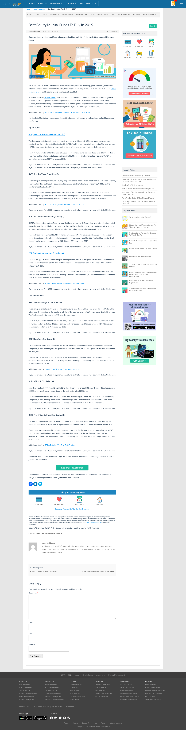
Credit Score (81, 15)
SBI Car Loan (74, 688)
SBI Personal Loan (51, 685)
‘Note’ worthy (124, 15)
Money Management (39, 9)
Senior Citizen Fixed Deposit (129, 697)
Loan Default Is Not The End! (140, 257)
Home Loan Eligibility (26, 699)
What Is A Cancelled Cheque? (140, 217)
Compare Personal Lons (53, 694)
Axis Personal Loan (51, 691)
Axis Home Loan (24, 691)
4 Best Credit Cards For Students (43, 571)
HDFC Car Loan (75, 694)
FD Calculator (150, 697)
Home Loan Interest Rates (28, 694)
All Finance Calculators (153, 699)
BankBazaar (36, 31)
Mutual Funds (50, 97)
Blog (95, 723)
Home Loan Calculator (152, 688)
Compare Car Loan (76, 685)
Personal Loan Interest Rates (54, 699)
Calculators (151, 57)
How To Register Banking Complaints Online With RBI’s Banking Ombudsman (143, 274)
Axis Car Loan (74, 691)
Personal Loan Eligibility (53, 697)
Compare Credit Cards (102, 685)
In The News (69, 707)
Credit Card (39, 504)
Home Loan (99, 504)
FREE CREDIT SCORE (89, 3)
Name (31, 623)
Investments (56, 3)
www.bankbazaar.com (93, 522)
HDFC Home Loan (25, 688)
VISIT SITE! (72, 3)
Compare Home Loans (26, 697)
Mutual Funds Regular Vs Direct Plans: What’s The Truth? (68, 112)
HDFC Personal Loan (52, 688)
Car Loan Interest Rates (77, 697)
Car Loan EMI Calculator (153, 694)
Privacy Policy (105, 727)
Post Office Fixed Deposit (128, 694)
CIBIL (28, 707)
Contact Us (85, 723)
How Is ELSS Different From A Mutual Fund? (62, 369)
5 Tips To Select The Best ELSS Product (60, 445)
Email (31, 633)
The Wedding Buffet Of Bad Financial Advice (138, 198)
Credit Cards (41, 15)
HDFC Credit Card (101, 688)
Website (32, 644)
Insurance (54, 15)
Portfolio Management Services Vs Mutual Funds (64, 204)
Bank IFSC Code (43, 707)
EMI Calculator (149, 15)
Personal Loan (59, 504)
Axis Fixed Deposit (126, 691)
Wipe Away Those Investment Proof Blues (97, 571)
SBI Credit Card (100, 691)
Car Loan (139, 57)
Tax (112, 15)
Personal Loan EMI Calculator (155, 691)
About (66, 723)
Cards (41, 3)
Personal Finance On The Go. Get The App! (72, 509)
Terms (103, 723)
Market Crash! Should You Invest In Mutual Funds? (65, 283)
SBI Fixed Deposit (126, 685)
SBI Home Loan (24, 685)
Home (28, 9)
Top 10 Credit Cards (101, 697)
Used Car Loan (75, 699)
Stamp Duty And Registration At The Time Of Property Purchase (142, 226)
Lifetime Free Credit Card (103, 694)
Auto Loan (37, 92)
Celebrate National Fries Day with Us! (136, 176)
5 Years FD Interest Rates (128, 699)
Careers (75, 723)
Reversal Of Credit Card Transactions (143, 249)
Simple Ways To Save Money (132, 185)
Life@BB (136, 15)
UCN (62, 534)
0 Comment (112, 31)
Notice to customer (115, 723)
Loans (30, 3)
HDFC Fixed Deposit (127, 688)
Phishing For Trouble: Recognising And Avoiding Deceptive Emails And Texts (139, 180)
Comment (33, 593)
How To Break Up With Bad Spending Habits (138, 188)
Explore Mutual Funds (72, 467)
